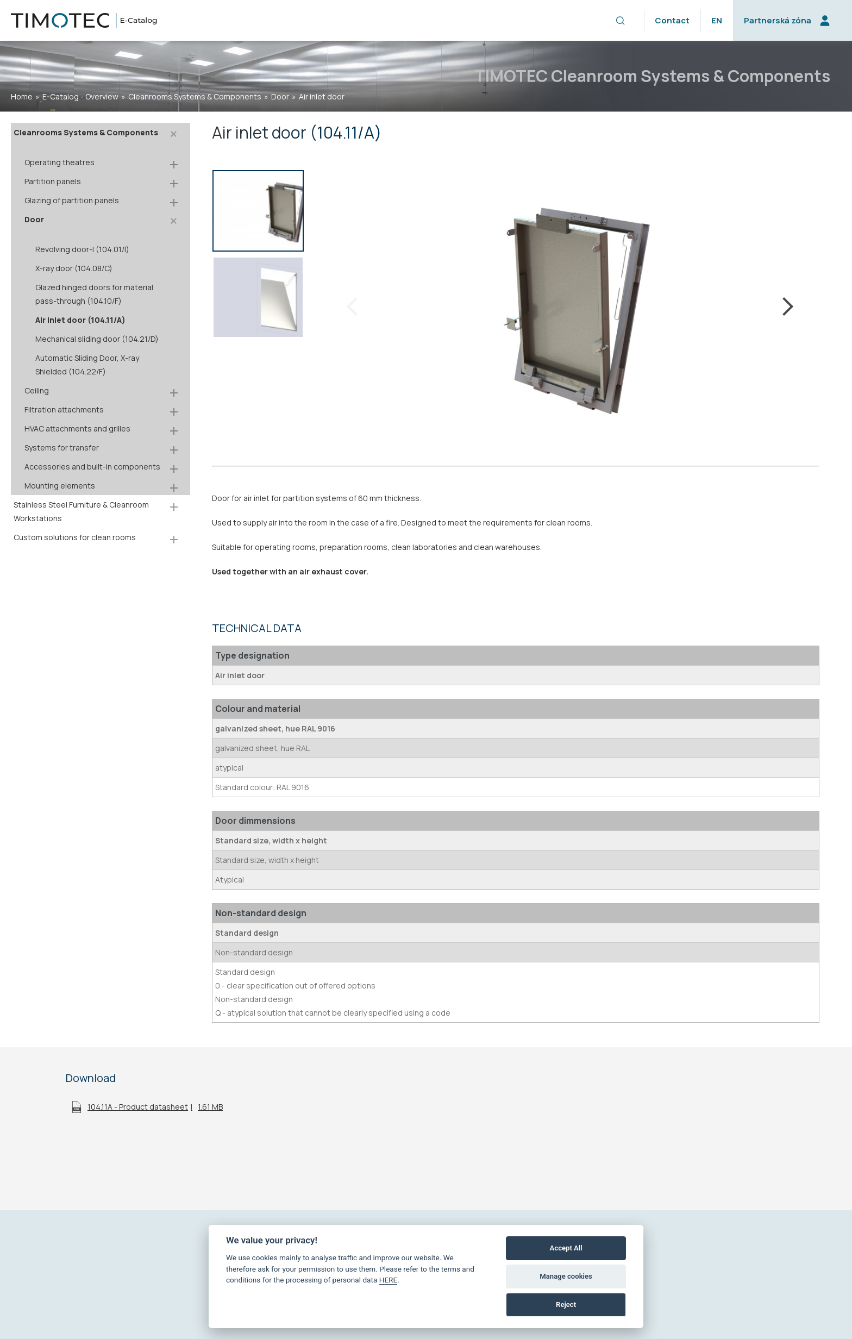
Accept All (566, 1248)
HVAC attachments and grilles (77, 428)
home (22, 96)
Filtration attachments (64, 409)
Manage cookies (566, 1276)
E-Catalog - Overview (80, 96)
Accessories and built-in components (92, 466)
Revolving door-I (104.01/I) (82, 249)
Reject (566, 1304)
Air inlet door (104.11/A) (80, 320)
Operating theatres (59, 162)
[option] (258, 213)
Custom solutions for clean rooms (75, 537)
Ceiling (36, 390)
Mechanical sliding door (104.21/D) (97, 339)
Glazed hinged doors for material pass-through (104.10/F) (94, 294)
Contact (672, 20)
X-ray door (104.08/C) (73, 268)
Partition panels (52, 181)
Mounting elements (59, 485)
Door (280, 96)
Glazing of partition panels (71, 200)
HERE (388, 1279)
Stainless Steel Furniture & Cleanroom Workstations (81, 511)
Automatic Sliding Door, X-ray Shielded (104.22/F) (87, 365)
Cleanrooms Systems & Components (194, 96)
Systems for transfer (61, 447)
